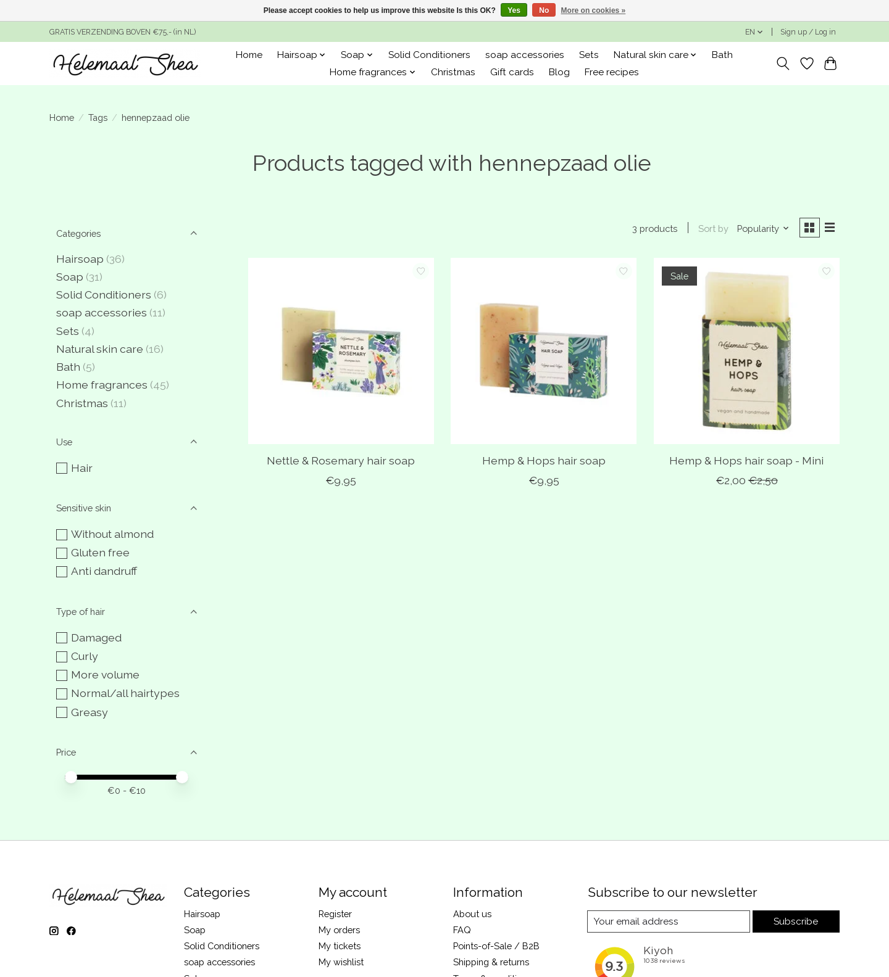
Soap (69, 276)
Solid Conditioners (429, 54)
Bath (722, 54)
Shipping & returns (491, 962)
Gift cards (512, 72)
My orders (339, 930)
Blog (559, 72)
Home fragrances (102, 384)
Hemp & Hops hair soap (544, 461)
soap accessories (524, 54)
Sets (589, 54)
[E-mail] (669, 921)
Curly (84, 655)
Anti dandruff (104, 570)
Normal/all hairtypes (125, 692)
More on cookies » (593, 10)
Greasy (89, 712)
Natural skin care (99, 348)
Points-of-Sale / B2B (496, 946)
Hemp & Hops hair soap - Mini (746, 461)
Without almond (112, 533)
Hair (82, 467)
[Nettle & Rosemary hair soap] (341, 352)
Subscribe (796, 921)
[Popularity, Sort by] (761, 229)
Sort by (711, 229)
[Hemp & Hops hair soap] (543, 352)
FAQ (462, 930)
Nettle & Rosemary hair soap (341, 461)
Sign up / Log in (808, 32)
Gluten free (100, 552)
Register (335, 914)
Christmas (453, 72)
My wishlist (341, 962)
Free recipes (612, 72)
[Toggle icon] (783, 63)
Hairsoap (80, 258)
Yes (513, 10)
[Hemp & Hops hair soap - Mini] (747, 352)
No (544, 10)
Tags (97, 117)
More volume (105, 674)
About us (472, 914)
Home (249, 54)
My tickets (340, 946)
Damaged (96, 637)
